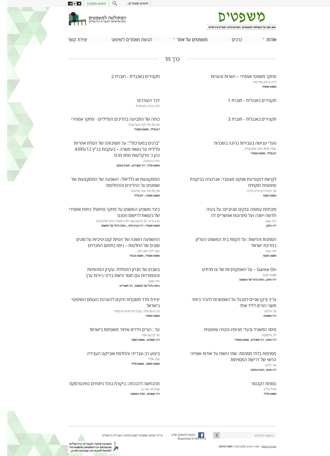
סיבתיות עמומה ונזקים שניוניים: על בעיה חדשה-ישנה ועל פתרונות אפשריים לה (234, 212)
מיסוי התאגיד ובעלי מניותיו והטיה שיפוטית (233, 329)
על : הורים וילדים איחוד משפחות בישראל (117, 329)
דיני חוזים (264, 279)
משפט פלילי (146, 165)
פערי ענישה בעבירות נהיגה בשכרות (238, 142)
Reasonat (177, 438)
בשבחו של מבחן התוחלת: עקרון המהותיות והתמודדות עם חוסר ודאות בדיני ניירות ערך (116, 272)
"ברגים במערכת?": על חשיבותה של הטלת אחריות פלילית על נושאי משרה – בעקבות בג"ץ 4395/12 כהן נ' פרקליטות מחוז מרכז (110, 148)
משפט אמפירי (262, 86)
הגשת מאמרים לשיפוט (124, 39)
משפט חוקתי (262, 195)
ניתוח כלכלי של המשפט (106, 225)
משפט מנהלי (129, 255)
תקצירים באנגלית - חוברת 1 (245, 100)
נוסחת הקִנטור (256, 383)
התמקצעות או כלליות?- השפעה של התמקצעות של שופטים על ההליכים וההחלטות (108, 182)
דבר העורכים (141, 100)
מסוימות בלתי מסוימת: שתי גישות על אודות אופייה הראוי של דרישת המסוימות (226, 356)
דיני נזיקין (264, 225)
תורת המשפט (130, 393)
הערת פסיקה (116, 165)
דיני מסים (264, 339)
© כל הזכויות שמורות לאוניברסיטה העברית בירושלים (125, 435)
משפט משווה (146, 363)
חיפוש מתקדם (89, 3)
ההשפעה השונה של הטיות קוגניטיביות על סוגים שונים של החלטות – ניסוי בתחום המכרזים (111, 242)
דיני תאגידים (131, 165)
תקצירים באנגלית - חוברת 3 (245, 118)
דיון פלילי (148, 129)
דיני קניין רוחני (128, 225)
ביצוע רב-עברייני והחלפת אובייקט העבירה (116, 353)
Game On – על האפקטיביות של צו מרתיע (232, 269)
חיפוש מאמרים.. (130, 3)
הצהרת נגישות (261, 446)
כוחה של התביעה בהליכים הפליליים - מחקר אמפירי (108, 118)
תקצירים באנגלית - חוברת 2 (128, 76)
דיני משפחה (262, 315)
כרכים (230, 39)
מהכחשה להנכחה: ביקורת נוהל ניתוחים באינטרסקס (108, 383)
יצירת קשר (70, 39)
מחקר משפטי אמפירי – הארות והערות (236, 76)
